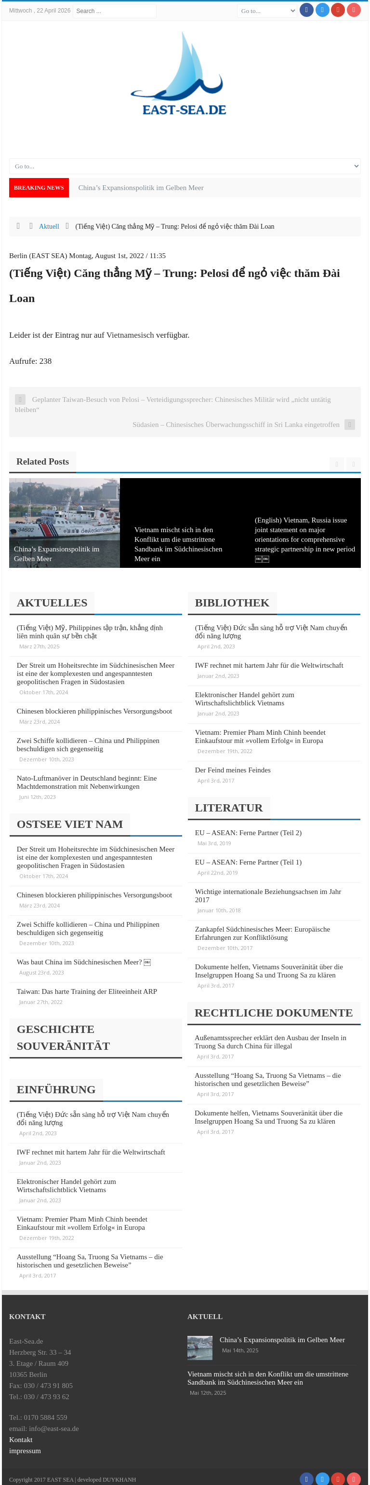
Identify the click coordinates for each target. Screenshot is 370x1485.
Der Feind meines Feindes (234, 770)
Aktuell (49, 226)
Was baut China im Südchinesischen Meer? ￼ (85, 960)
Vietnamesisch (130, 335)
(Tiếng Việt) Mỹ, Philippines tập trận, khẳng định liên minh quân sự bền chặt (91, 632)
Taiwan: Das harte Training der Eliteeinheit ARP (88, 989)
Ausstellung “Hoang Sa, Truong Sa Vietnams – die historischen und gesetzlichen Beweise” (91, 1255)
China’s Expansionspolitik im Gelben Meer (282, 1334)
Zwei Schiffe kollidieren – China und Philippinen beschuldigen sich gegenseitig (89, 745)
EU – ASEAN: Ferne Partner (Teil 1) (249, 860)
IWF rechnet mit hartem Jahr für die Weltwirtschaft (92, 1146)
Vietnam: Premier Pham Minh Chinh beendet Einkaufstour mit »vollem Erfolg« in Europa (83, 1217)
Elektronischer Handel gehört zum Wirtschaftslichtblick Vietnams (67, 1180)
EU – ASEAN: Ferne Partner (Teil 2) (249, 831)
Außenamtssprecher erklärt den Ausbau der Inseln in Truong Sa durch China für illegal (270, 1038)
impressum (25, 1445)
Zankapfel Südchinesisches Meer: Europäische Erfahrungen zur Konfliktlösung (263, 931)
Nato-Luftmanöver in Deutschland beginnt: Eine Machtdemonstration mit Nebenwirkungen (88, 782)
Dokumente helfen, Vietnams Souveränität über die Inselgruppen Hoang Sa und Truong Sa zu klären (270, 969)
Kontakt (20, 1434)
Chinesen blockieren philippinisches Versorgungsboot (95, 711)
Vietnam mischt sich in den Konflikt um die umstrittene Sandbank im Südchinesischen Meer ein (267, 1372)
